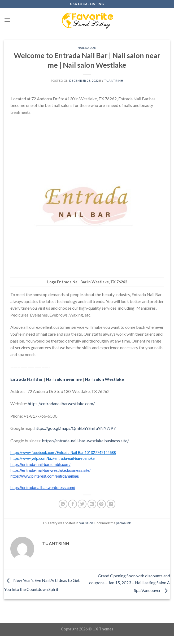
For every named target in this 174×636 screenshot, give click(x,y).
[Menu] (7, 19)
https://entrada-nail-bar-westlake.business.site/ (85, 440)
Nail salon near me (64, 379)
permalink (123, 523)
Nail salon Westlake (104, 379)
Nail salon (87, 47)
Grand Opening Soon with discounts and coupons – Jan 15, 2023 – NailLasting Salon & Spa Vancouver (129, 583)
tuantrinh (113, 80)
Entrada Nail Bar (26, 379)
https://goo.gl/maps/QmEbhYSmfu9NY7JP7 (75, 428)
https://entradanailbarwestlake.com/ (61, 403)
